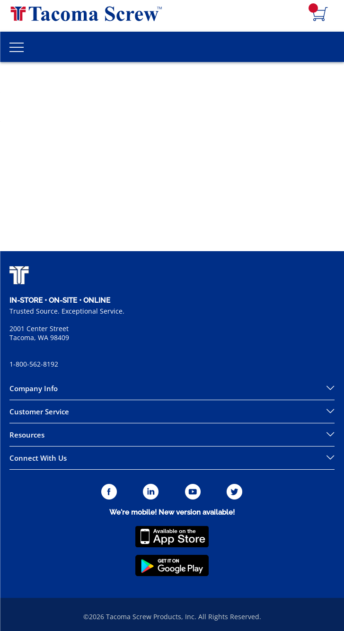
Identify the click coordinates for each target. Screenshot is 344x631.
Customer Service (39, 411)
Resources (26, 434)
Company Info (33, 388)
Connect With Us (38, 458)
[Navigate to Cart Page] (320, 14)
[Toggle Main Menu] (16, 47)
